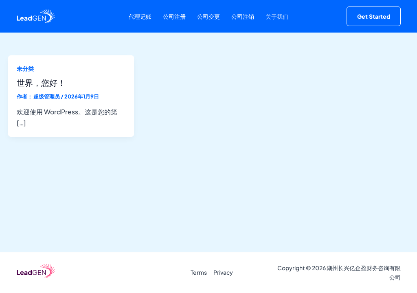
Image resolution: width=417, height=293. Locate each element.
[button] (374, 16)
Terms (199, 272)
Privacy (223, 272)
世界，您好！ (41, 82)
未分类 (25, 68)
